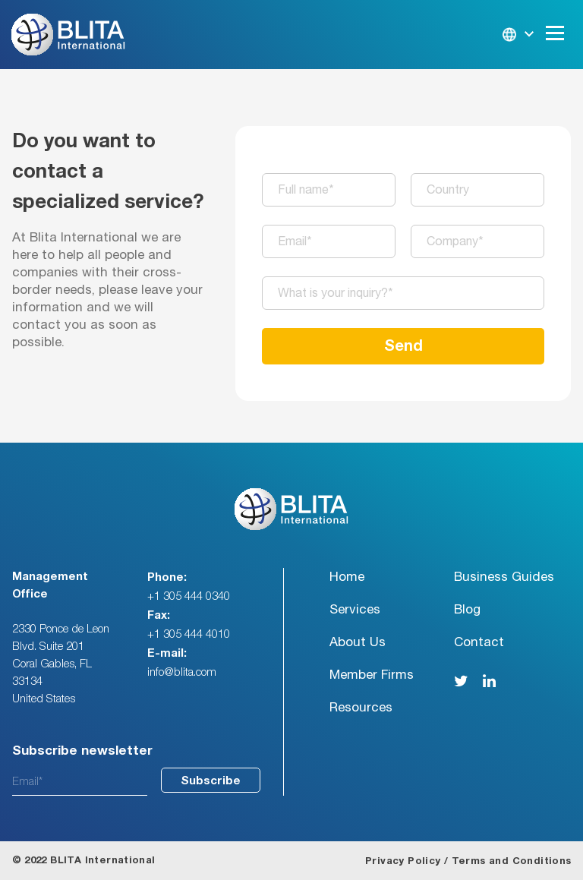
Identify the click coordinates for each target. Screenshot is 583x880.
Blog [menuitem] (467, 609)
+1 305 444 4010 (188, 634)
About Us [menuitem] (357, 642)
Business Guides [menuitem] (504, 576)
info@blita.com (181, 672)
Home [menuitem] (346, 576)
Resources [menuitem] (360, 707)
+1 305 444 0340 (188, 596)
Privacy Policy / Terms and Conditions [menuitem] (468, 861)
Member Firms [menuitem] (371, 674)
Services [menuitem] (354, 609)
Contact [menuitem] (479, 642)
